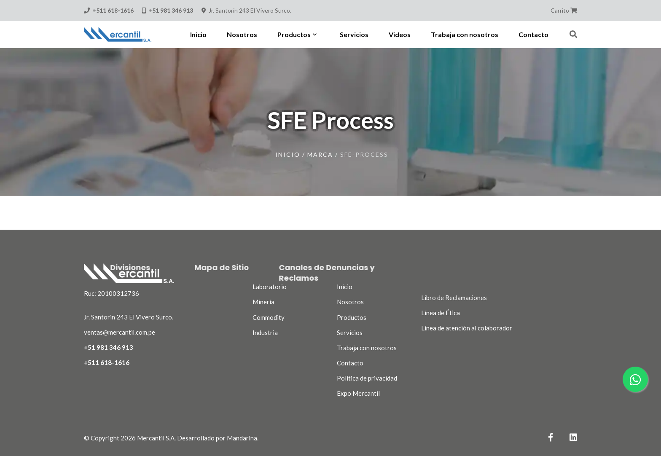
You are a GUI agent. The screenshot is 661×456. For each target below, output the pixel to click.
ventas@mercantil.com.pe (119, 332)
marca (320, 154)
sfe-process (364, 154)
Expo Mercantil (358, 393)
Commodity (269, 317)
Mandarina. (242, 438)
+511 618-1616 (106, 362)
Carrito (564, 10)
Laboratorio (270, 286)
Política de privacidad (367, 378)
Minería (263, 302)
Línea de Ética (440, 313)
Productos (351, 317)
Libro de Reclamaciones (454, 297)
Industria (265, 332)
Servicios (350, 332)
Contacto (350, 363)
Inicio (287, 154)
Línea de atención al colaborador (466, 328)
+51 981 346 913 (108, 347)
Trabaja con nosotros (367, 347)
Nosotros (350, 302)
